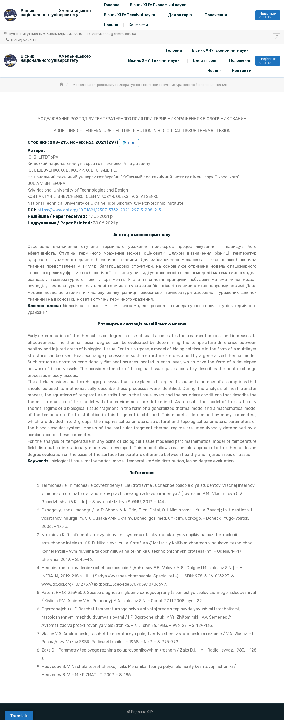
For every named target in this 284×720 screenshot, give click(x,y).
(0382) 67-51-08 (24, 40)
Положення (216, 15)
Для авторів (180, 15)
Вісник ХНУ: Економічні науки (158, 5)
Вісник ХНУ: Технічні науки (129, 15)
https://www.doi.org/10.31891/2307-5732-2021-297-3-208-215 (99, 209)
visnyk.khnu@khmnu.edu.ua (114, 34)
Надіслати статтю (267, 15)
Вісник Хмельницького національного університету (56, 13)
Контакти (138, 25)
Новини (111, 25)
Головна (111, 5)
